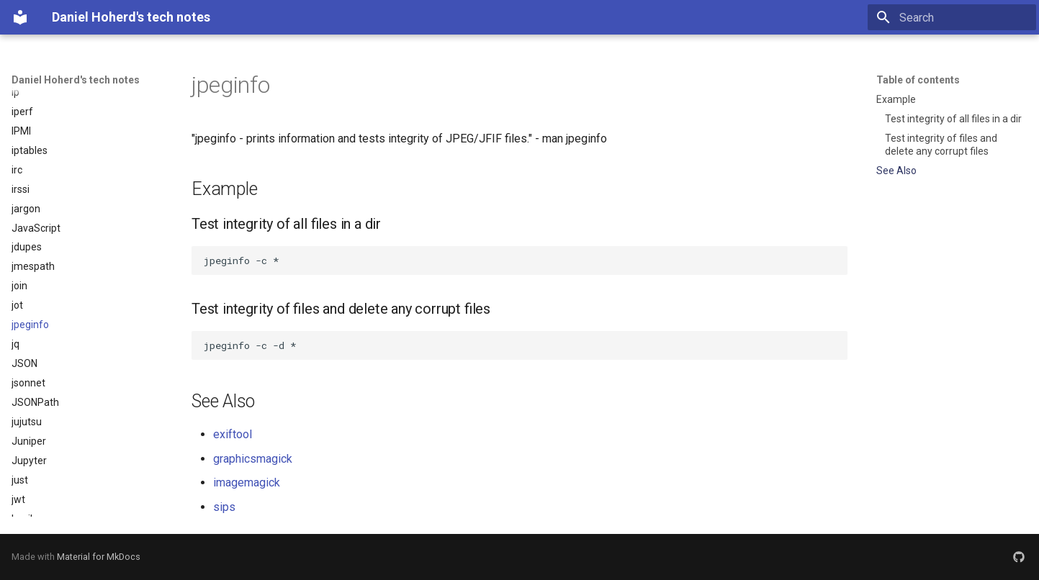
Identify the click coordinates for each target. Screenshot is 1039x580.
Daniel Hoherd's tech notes (76, 80)
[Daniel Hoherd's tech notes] (20, 17)
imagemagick (246, 482)
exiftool (232, 434)
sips (224, 507)
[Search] (952, 17)
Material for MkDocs (98, 556)
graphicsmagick (252, 459)
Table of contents (918, 80)
